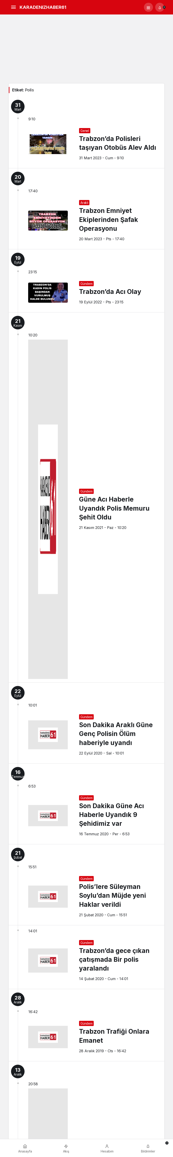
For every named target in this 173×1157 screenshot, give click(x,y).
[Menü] (13, 7)
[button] (148, 7)
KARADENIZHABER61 (43, 7)
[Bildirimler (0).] (159, 7)
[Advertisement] (86, 49)
